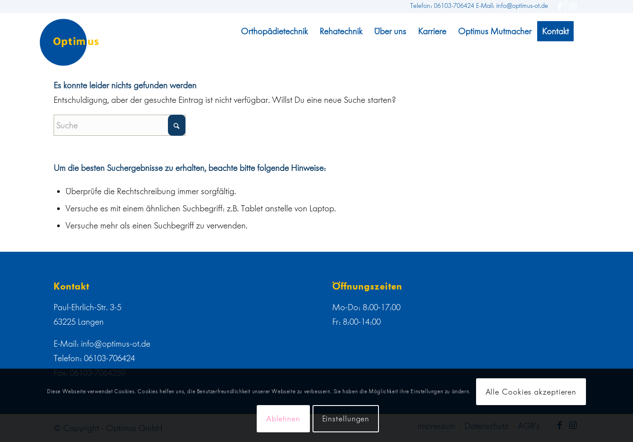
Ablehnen (283, 419)
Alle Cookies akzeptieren (531, 392)
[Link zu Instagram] (572, 6)
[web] (69, 42)
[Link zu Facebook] (559, 6)
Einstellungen (346, 419)
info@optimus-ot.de (115, 343)
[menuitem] (274, 31)
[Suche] (120, 125)
